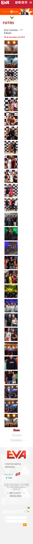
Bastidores (16, 440)
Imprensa (10, 466)
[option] (16, 11)
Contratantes (13, 464)
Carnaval (16, 435)
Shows (16, 430)
